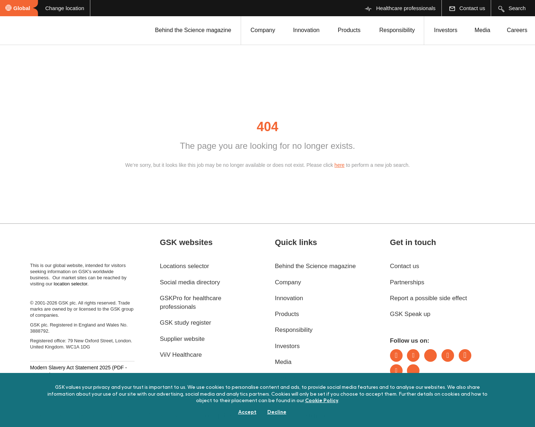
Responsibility (397, 30)
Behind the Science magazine (193, 30)
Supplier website (182, 338)
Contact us (404, 266)
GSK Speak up (410, 314)
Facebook (465, 355)
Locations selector (184, 266)
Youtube (396, 370)
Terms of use (164, 416)
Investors (445, 30)
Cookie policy (215, 416)
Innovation (306, 30)
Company (262, 30)
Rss (413, 370)
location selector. (72, 283)
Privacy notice (268, 416)
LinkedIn (396, 355)
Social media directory (190, 282)
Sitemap (314, 416)
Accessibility (46, 416)
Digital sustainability (104, 416)
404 (267, 126)
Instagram (447, 355)
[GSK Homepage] (24, 30)
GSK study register (185, 322)
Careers (517, 30)
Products (349, 30)
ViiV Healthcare (181, 354)
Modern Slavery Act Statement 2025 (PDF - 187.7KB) (78, 371)
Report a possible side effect (428, 298)
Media (482, 30)
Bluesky (430, 355)
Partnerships (407, 282)
